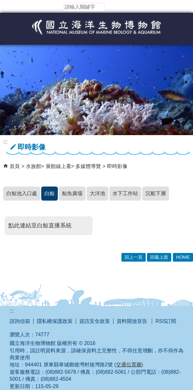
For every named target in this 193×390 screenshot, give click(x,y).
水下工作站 (125, 193)
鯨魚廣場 (72, 193)
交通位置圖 (129, 364)
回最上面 (159, 257)
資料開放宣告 (133, 321)
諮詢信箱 (20, 321)
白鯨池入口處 (21, 193)
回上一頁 (134, 257)
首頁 (15, 166)
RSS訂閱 (165, 321)
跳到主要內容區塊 (3, 3)
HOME (183, 257)
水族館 (33, 166)
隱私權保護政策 (55, 321)
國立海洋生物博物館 (96, 34)
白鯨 (49, 193)
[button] (109, 7)
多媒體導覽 (88, 166)
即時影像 (117, 166)
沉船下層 (155, 193)
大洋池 (97, 193)
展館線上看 (58, 166)
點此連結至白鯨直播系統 (40, 225)
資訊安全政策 (94, 321)
